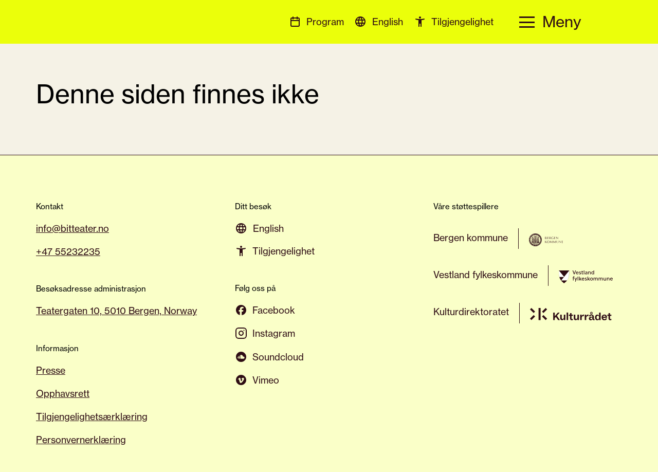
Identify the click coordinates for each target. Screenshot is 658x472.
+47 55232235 (68, 251)
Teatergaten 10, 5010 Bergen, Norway (116, 310)
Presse (50, 370)
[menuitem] (387, 21)
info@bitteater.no (72, 228)
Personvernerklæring (81, 439)
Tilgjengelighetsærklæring (92, 416)
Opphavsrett (62, 393)
